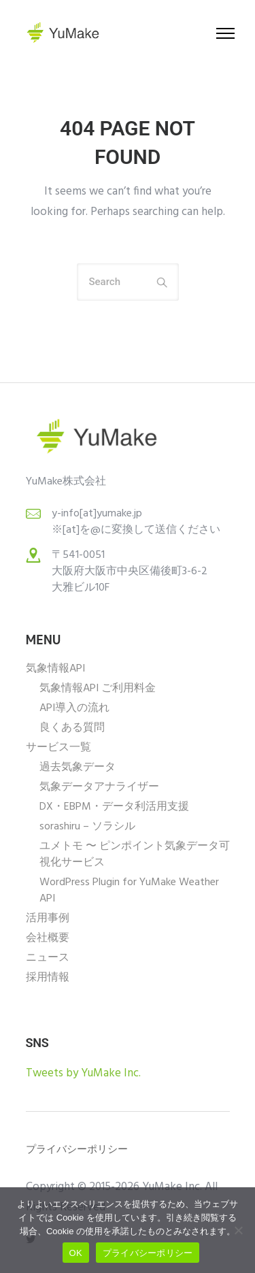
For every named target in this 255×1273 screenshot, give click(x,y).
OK (75, 1253)
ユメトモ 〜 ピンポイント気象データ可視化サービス (134, 855)
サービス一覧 (58, 748)
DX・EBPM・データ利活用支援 (114, 807)
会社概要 (47, 938)
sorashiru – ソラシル (87, 827)
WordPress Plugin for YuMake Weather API (129, 891)
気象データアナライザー (99, 787)
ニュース (47, 958)
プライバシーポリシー (148, 1253)
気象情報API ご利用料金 (97, 688)
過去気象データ (77, 767)
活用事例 (47, 918)
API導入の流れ (74, 708)
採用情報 (47, 978)
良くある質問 (72, 728)
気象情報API (55, 669)
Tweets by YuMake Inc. (83, 1073)
